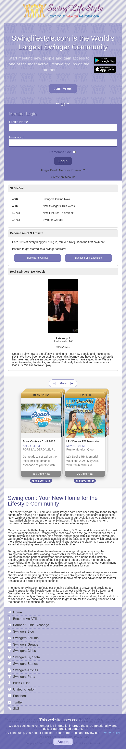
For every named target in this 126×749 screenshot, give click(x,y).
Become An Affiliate (37, 257)
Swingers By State (26, 657)
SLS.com (40, 512)
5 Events (41, 480)
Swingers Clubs (24, 650)
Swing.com (22, 498)
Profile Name (18, 121)
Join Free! (62, 88)
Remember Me (60, 151)
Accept (63, 742)
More (63, 383)
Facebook (20, 696)
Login (62, 161)
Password (16, 136)
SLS (16, 708)
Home (17, 612)
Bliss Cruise (41, 395)
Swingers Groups (25, 644)
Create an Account (63, 177)
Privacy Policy (110, 732)
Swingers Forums (26, 638)
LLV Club (85, 395)
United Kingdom (25, 689)
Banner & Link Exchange (88, 257)
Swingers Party (24, 676)
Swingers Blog (23, 631)
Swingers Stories (25, 663)
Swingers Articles (25, 670)
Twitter (18, 702)
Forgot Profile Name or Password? (63, 170)
